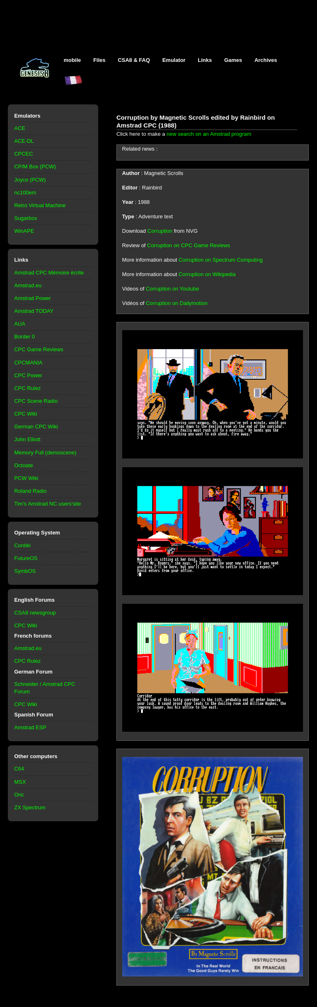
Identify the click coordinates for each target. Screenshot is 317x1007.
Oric (19, 795)
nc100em (25, 192)
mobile (72, 60)
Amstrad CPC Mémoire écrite (49, 272)
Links (205, 60)
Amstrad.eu (28, 285)
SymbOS (25, 571)
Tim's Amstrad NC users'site (47, 504)
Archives (265, 60)
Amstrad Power (32, 298)
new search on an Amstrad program (209, 134)
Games (233, 60)
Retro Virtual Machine (40, 205)
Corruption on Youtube (172, 289)
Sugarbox (25, 218)
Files (99, 60)
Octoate (23, 465)
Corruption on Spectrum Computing (221, 260)
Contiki (22, 545)
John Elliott (27, 439)
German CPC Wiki (36, 426)
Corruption (159, 231)
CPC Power (28, 375)
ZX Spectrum (30, 807)
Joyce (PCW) (30, 180)
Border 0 (24, 336)
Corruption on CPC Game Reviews (188, 245)
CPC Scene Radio (36, 401)
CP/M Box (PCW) (35, 166)
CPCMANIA (28, 362)
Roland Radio (30, 491)
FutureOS (26, 558)
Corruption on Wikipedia (207, 274)
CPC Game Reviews (39, 349)
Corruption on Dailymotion (177, 303)
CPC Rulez (27, 388)
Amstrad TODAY (34, 311)
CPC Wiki (25, 414)
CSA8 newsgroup (35, 613)
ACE (20, 128)
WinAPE (24, 231)
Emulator (173, 60)
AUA (20, 324)
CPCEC (23, 154)
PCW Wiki (26, 478)
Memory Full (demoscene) (45, 452)
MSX (20, 782)
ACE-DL (24, 141)
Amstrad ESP (30, 727)
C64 (19, 769)
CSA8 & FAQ (134, 60)
